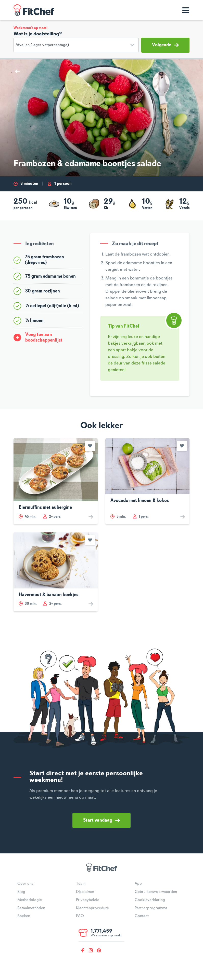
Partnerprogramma (151, 908)
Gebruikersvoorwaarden (156, 892)
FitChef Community (34, 10)
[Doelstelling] (76, 45)
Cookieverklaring (150, 900)
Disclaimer (85, 892)
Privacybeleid (87, 900)
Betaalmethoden (31, 908)
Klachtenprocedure (92, 908)
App (138, 884)
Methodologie (29, 900)
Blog (21, 892)
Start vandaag (101, 820)
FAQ (80, 916)
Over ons (25, 884)
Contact (142, 916)
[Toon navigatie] (185, 10)
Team (80, 884)
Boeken (23, 916)
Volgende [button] (165, 45)
